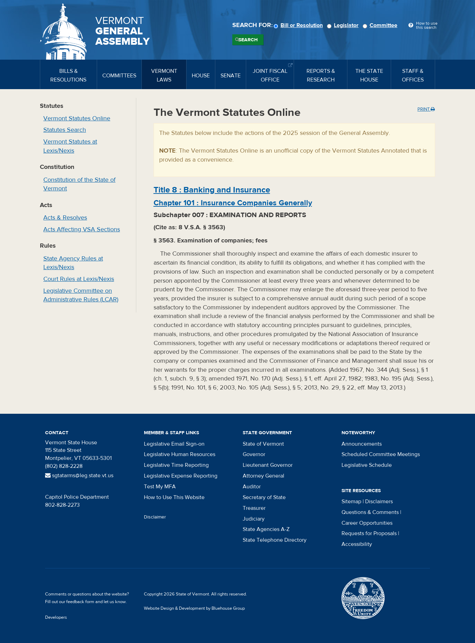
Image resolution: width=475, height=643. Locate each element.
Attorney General (263, 475)
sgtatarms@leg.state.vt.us (79, 475)
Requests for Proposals (369, 533)
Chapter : (233, 203)
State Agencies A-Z (266, 529)
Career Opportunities (367, 523)
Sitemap (351, 501)
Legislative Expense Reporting (180, 475)
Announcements (362, 443)
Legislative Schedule (367, 465)
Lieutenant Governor (268, 465)
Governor (254, 454)
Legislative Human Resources (179, 454)
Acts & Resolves (65, 218)
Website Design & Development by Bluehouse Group (194, 608)
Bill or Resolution (299, 25)
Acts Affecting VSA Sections (81, 229)
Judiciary (254, 518)
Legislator (344, 25)
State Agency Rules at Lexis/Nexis (73, 263)
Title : (212, 190)
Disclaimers (379, 501)
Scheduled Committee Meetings (381, 454)
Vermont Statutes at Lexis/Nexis (70, 146)
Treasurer (254, 508)
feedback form (80, 602)
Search (248, 40)
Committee (381, 25)
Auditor (252, 486)
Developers (56, 617)
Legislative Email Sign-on (174, 443)
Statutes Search (64, 130)
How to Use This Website (174, 497)
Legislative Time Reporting (176, 465)
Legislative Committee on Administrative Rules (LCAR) (80, 295)
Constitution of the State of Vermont (79, 184)
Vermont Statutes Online (76, 118)
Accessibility (357, 544)
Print (426, 109)
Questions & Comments (370, 512)
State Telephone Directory (274, 540)
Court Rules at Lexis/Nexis (78, 279)
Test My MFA (160, 486)
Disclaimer (155, 517)
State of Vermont (263, 443)
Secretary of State (264, 497)
